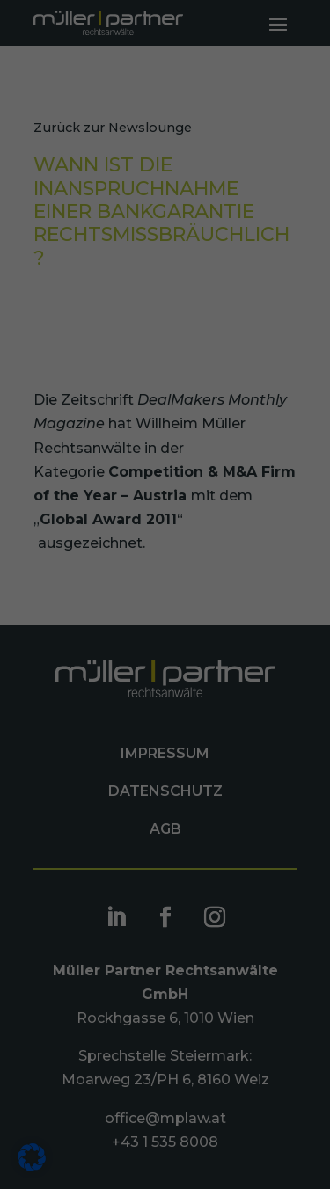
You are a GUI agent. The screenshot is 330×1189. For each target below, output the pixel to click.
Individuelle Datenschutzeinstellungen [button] (165, 653)
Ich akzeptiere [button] (165, 523)
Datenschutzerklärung (175, 483)
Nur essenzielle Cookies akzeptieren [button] (165, 584)
